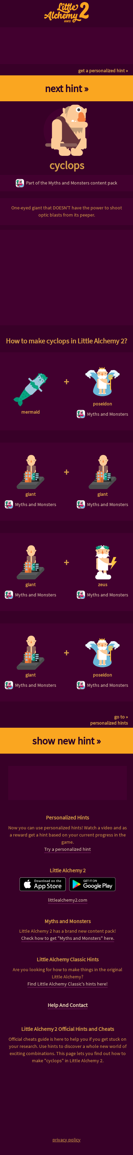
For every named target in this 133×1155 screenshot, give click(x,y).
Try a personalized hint (67, 849)
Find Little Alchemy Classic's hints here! (67, 984)
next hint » (66, 88)
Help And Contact (67, 1005)
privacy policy (66, 1140)
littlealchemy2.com (67, 900)
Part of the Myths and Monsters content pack (66, 183)
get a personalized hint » (103, 71)
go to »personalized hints (109, 720)
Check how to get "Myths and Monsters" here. (67, 938)
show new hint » (66, 740)
